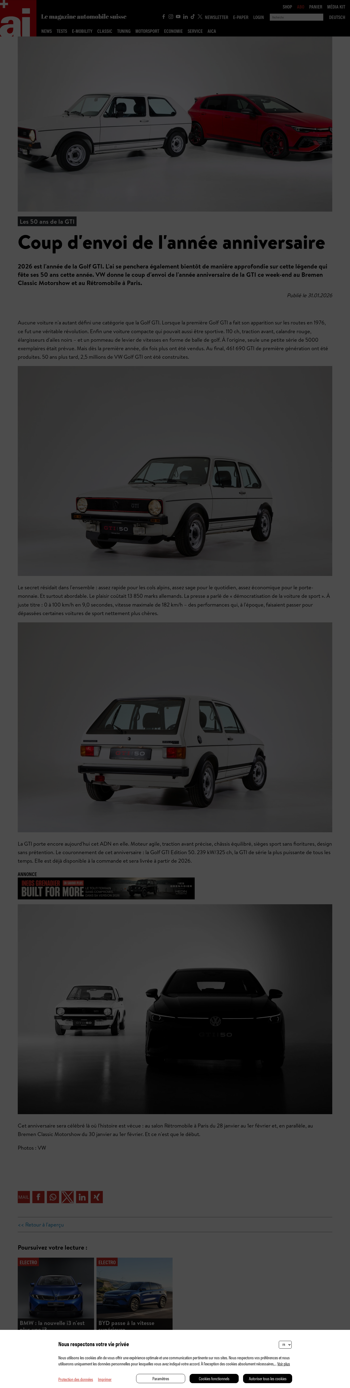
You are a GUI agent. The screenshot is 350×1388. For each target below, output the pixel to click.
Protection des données (75, 1379)
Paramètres (160, 1378)
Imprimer (105, 1379)
